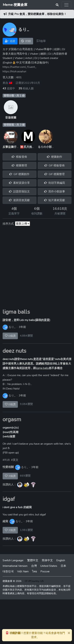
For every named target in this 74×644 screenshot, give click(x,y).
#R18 (6, 460)
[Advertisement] (37, 270)
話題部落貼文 (19, 191)
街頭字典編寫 (54, 183)
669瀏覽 (25, 476)
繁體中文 (32, 560)
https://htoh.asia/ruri (14, 71)
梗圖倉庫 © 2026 (12, 581)
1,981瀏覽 (26, 530)
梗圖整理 (19, 165)
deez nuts (14, 351)
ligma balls (16, 312)
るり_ (11, 327)
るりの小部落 (46, 147)
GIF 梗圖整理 (55, 174)
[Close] (69, 632)
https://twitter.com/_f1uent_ (19, 67)
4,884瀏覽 (26, 336)
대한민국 (8, 571)
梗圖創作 (54, 157)
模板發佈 (19, 157)
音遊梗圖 (10, 118)
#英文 (14, 460)
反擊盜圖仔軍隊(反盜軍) (17, 147)
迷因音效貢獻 (19, 200)
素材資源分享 (19, 183)
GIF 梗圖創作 (19, 174)
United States (48, 566)
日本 (63, 566)
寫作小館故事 (54, 191)
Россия (44, 571)
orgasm (12, 419)
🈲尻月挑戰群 (28, 147)
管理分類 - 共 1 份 (14, 95)
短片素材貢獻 (54, 200)
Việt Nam (23, 571)
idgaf (9, 499)
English (60, 560)
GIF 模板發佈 (55, 165)
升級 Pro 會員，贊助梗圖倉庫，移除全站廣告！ (37, 14)
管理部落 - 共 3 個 (14, 124)
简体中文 (47, 560)
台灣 (34, 566)
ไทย (34, 571)
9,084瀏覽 (26, 404)
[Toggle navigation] (66, 4)
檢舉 (41, 41)
